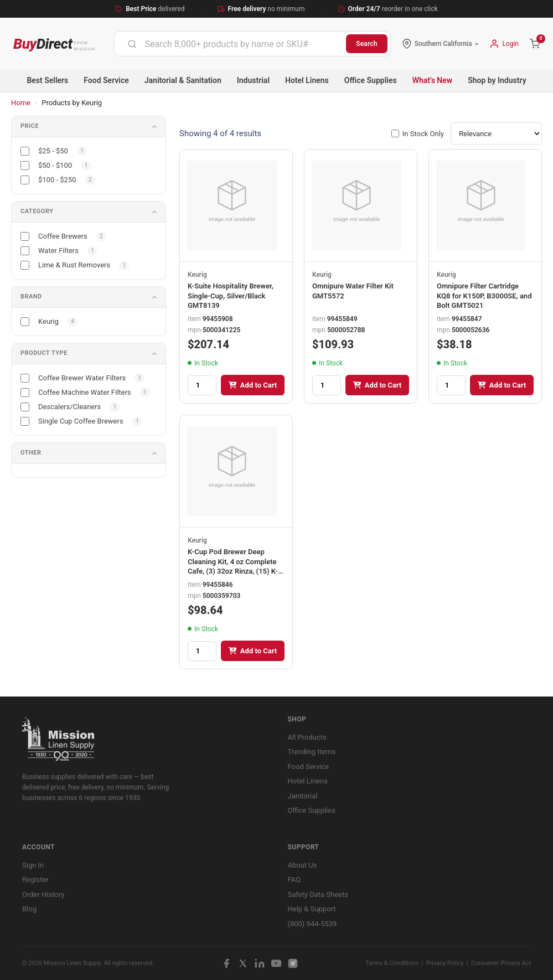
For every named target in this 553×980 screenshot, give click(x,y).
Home (20, 103)
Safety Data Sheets (318, 894)
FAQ (294, 879)
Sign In (33, 865)
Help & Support (312, 909)
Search (367, 44)
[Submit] (132, 44)
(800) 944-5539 (312, 924)
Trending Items (312, 751)
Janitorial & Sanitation (182, 80)
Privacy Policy (445, 963)
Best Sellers (47, 80)
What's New (432, 80)
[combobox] (230, 44)
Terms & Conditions (391, 963)
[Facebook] (226, 963)
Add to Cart (253, 385)
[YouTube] (276, 963)
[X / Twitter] (243, 963)
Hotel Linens (307, 80)
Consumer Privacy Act (501, 963)
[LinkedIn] (259, 963)
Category (36, 211)
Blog (29, 909)
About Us (302, 865)
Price (29, 126)
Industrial (253, 80)
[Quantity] (202, 385)
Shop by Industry (497, 80)
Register (35, 879)
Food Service (106, 80)
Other (31, 452)
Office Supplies (370, 80)
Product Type (44, 353)
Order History (43, 894)
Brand (31, 296)
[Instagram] (292, 963)
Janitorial (303, 796)
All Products (307, 737)
